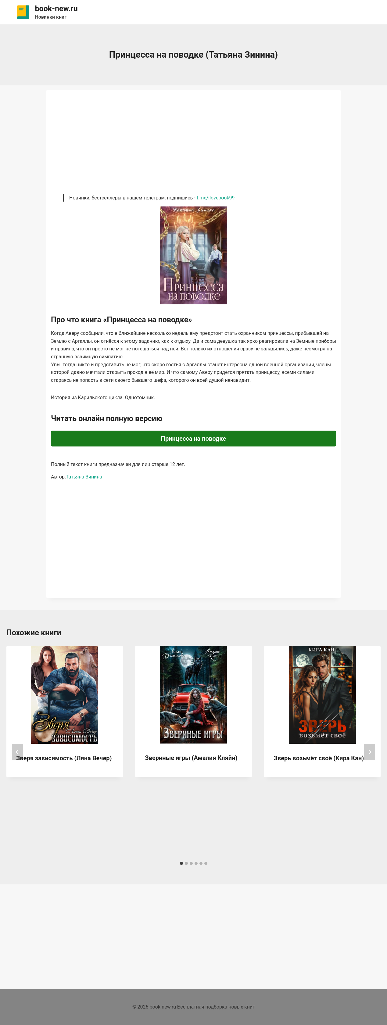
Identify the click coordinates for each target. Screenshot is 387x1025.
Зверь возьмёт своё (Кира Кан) (319, 758)
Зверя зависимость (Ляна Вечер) (64, 758)
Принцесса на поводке (193, 438)
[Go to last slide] (17, 752)
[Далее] (369, 752)
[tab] (181, 863)
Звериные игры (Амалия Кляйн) (191, 758)
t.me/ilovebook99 (216, 198)
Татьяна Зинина (84, 477)
